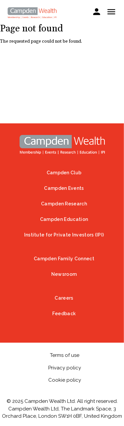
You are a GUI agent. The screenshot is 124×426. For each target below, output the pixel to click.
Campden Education (64, 219)
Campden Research (64, 203)
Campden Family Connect (64, 258)
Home (62, 144)
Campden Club (64, 172)
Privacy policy (64, 368)
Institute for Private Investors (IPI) (64, 234)
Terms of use (64, 355)
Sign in (96, 12)
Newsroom (64, 274)
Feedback (64, 313)
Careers (64, 298)
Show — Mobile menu (111, 12)
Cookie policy (64, 380)
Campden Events (64, 188)
